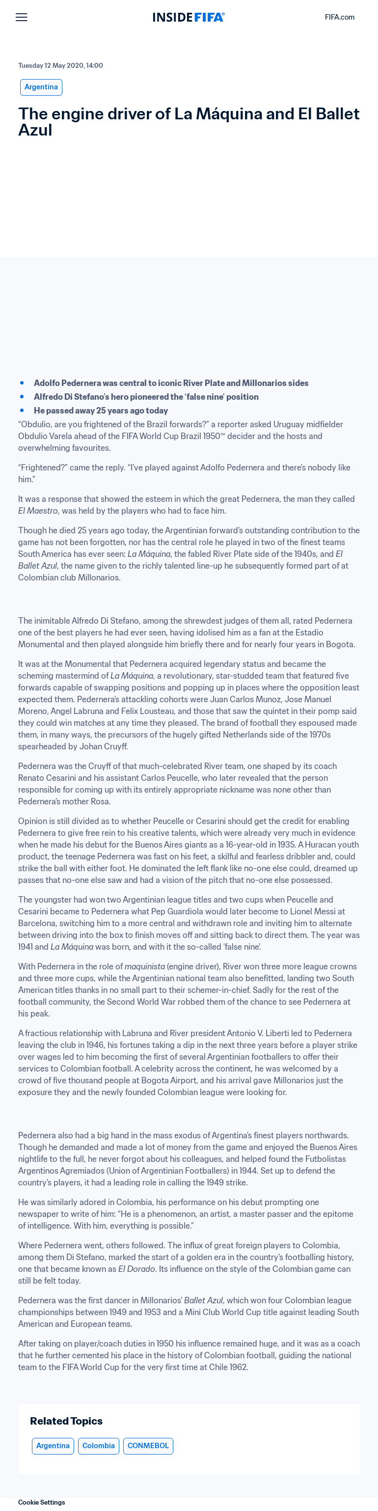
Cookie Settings (41, 1502)
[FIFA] (189, 17)
